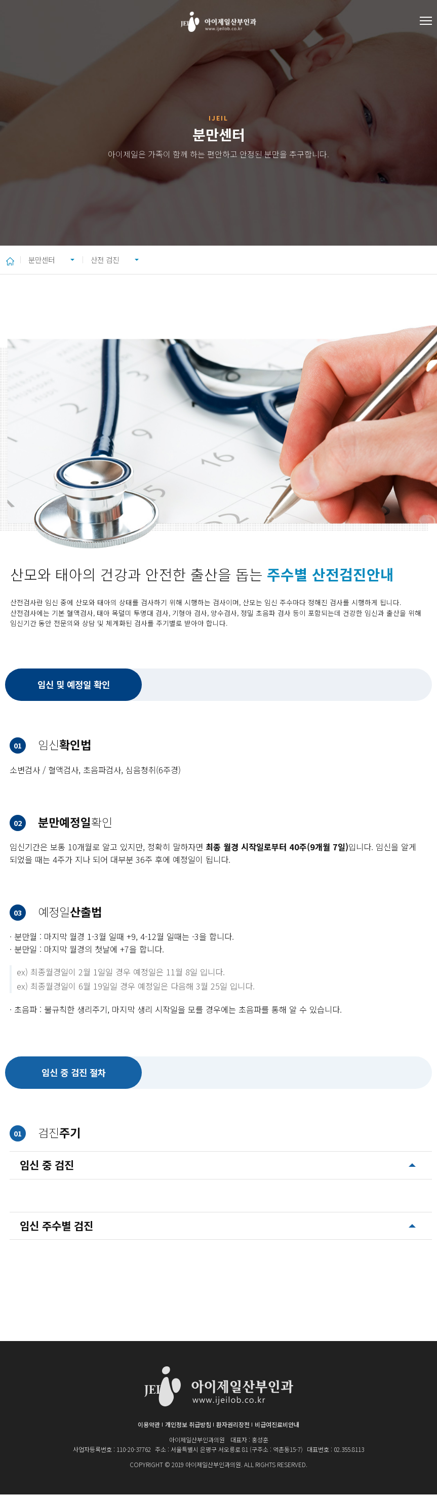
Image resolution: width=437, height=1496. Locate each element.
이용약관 (149, 1426)
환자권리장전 (233, 1426)
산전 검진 (125, 260)
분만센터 (45, 260)
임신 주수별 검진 (56, 1227)
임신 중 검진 (47, 1166)
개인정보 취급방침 (188, 1426)
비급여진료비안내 (277, 1426)
